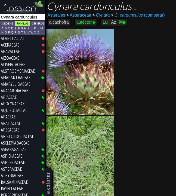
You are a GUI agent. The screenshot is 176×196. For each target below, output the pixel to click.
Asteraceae (79, 15)
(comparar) (138, 15)
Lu (105, 22)
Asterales (57, 15)
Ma (123, 22)
